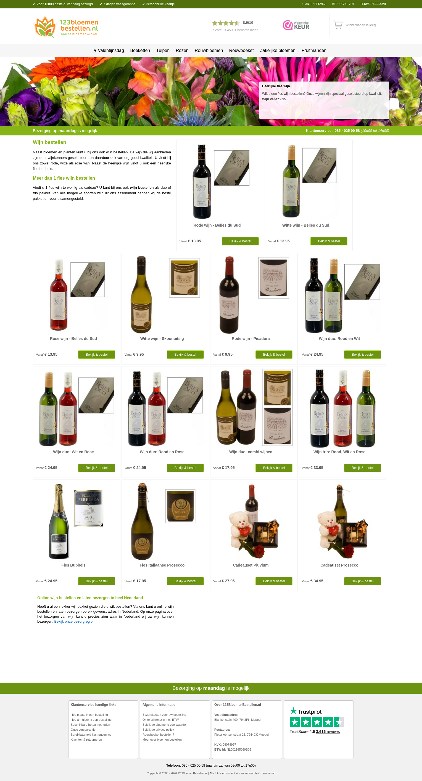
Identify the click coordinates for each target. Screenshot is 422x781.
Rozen (182, 50)
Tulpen (163, 50)
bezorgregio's (343, 4)
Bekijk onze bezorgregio (73, 621)
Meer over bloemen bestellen (162, 739)
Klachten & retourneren (86, 739)
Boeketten (140, 50)
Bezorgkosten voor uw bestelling (164, 714)
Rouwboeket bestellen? (158, 734)
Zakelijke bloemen (278, 50)
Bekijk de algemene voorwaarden (165, 724)
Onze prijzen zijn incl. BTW (161, 719)
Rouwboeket (241, 50)
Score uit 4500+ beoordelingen (236, 30)
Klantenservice (314, 4)
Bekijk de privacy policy (158, 729)
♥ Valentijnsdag (107, 50)
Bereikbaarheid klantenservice (91, 734)
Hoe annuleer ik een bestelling (91, 719)
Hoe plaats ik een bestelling (89, 714)
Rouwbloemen (209, 50)
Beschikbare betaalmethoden (90, 724)
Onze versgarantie (83, 729)
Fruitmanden (314, 50)
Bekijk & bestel (240, 241)
